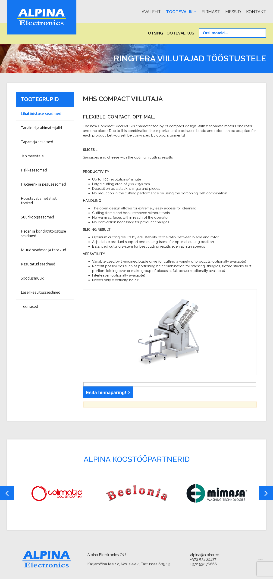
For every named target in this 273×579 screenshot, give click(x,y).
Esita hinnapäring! (106, 392)
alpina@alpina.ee (204, 554)
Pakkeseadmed (34, 170)
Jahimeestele (32, 156)
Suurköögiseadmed (37, 217)
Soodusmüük (32, 278)
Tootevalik (179, 11)
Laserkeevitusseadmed (40, 292)
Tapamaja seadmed (37, 142)
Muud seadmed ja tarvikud (43, 250)
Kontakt (256, 11)
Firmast (211, 11)
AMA (260, 559)
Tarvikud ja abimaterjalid (41, 127)
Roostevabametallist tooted (39, 200)
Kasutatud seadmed (38, 264)
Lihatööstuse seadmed (41, 113)
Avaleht (151, 11)
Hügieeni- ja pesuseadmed (43, 184)
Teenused (29, 306)
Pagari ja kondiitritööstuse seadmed (43, 233)
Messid (233, 11)
